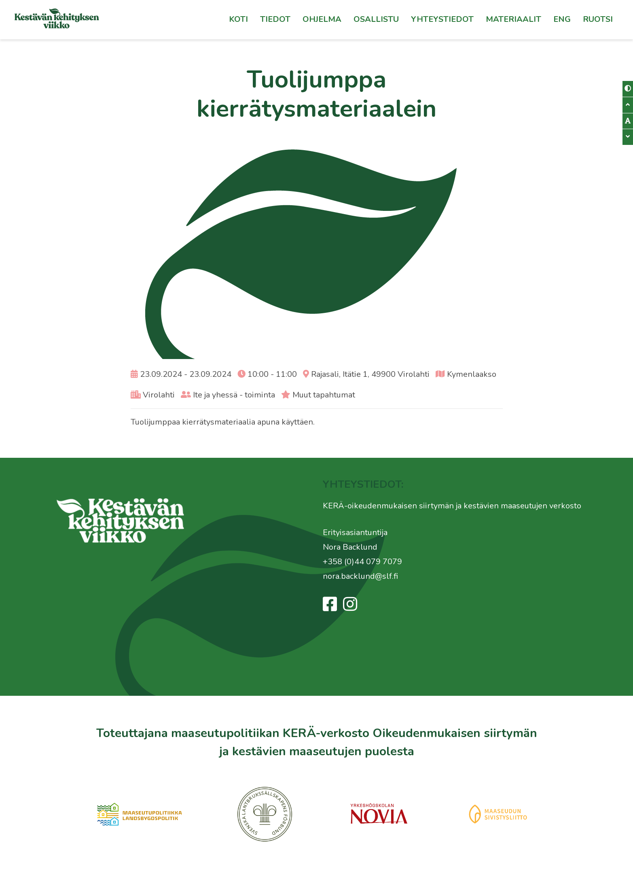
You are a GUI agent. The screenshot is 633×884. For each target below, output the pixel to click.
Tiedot (275, 19)
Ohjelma (322, 19)
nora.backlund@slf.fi (360, 576)
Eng (562, 19)
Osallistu (376, 19)
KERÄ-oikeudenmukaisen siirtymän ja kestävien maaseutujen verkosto (452, 505)
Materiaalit (513, 19)
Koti (238, 19)
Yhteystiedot (442, 19)
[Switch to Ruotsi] (598, 19)
